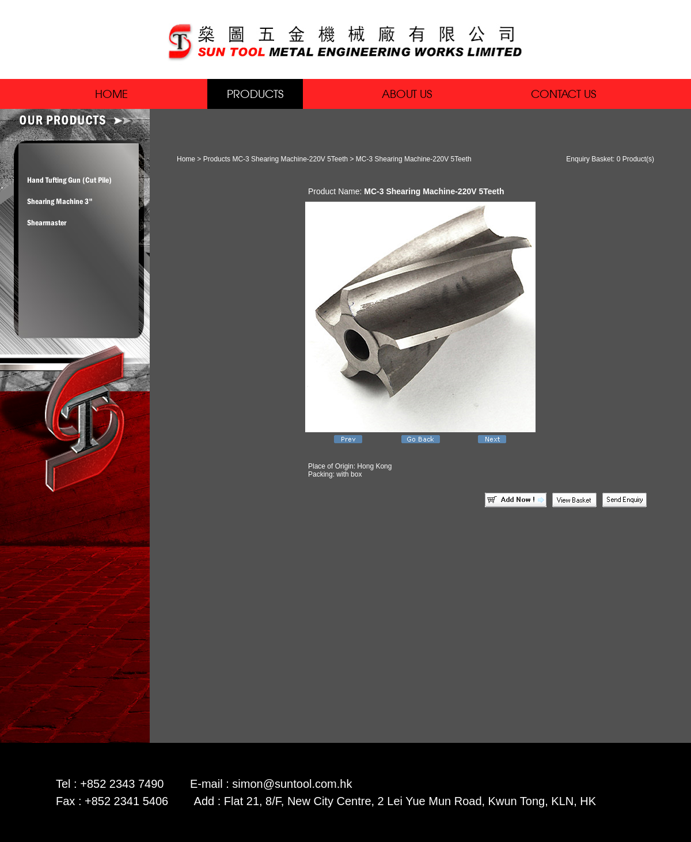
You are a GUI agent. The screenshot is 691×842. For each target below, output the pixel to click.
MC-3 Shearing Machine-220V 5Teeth (290, 159)
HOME (111, 93)
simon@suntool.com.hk (292, 783)
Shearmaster (46, 222)
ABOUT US (407, 93)
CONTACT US (563, 93)
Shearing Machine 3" (60, 201)
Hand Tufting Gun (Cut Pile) (69, 179)
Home (186, 159)
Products (216, 159)
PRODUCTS (255, 93)
